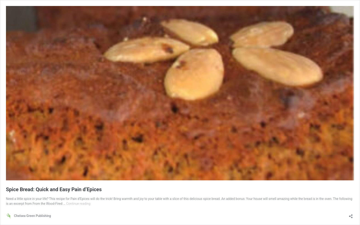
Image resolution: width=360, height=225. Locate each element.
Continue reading (78, 203)
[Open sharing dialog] (351, 214)
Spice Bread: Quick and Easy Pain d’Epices (54, 189)
